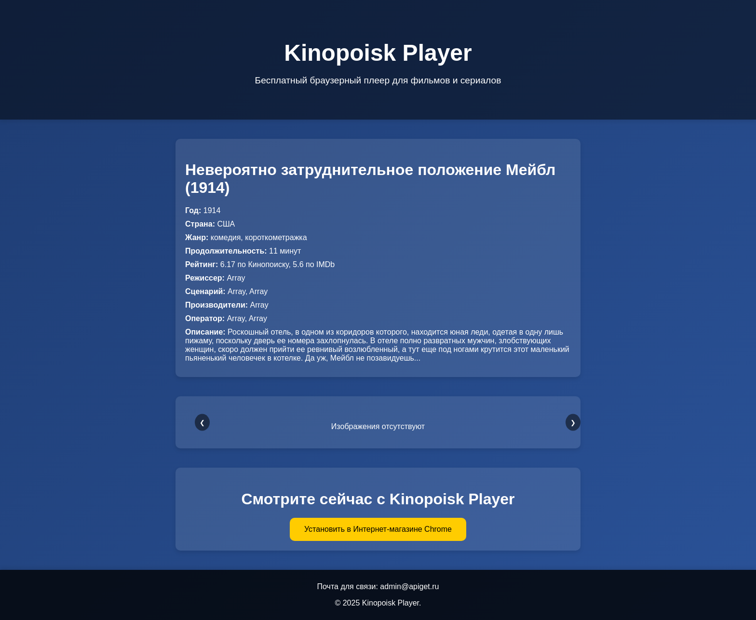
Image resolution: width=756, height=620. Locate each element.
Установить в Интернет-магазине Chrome (378, 529)
